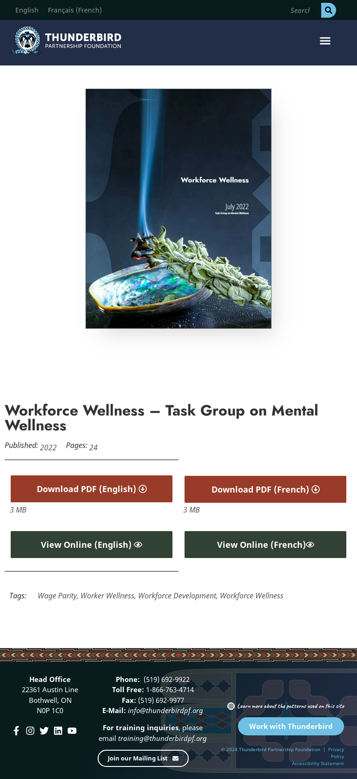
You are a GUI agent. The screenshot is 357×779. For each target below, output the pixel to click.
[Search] (328, 10)
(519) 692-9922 (166, 679)
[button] (325, 40)
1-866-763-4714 (169, 689)
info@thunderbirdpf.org (165, 710)
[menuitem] (27, 10)
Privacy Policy (336, 753)
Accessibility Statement (318, 763)
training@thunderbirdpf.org (161, 738)
